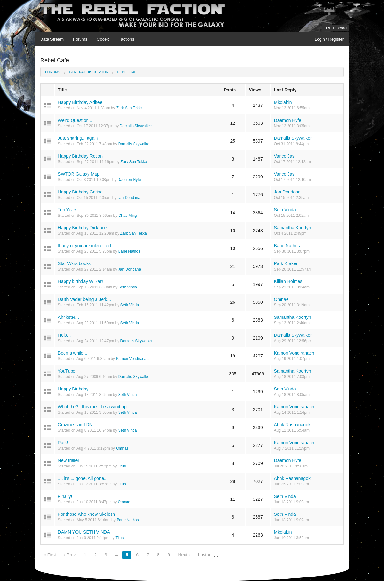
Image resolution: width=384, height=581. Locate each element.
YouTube (66, 370)
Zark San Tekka (129, 108)
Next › (184, 554)
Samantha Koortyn (292, 227)
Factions (126, 39)
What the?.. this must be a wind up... (94, 406)
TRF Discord (335, 28)
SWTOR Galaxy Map (78, 174)
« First (49, 554)
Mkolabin (283, 102)
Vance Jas (284, 156)
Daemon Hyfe (288, 120)
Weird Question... (75, 120)
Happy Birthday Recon (80, 156)
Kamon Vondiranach (133, 359)
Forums (80, 39)
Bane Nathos (129, 251)
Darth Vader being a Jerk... (84, 299)
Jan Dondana (129, 197)
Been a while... (72, 353)
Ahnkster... (68, 317)
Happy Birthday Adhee (80, 102)
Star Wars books (74, 263)
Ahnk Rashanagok (292, 424)
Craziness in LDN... (77, 424)
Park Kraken (286, 263)
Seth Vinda (285, 209)
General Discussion (89, 72)
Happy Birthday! (74, 388)
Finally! (65, 496)
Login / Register (329, 39)
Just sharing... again (78, 138)
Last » (204, 554)
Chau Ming (127, 215)
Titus (122, 466)
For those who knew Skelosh (86, 514)
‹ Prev (70, 554)
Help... (64, 335)
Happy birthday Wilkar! (80, 281)
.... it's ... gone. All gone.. (82, 478)
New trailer (68, 460)
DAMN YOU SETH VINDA (84, 532)
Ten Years (68, 209)
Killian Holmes (288, 281)
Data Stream (52, 39)
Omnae (281, 299)
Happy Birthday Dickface (82, 227)
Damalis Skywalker (135, 126)
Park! (63, 442)
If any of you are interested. (85, 245)
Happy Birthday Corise (80, 191)
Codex (103, 39)
